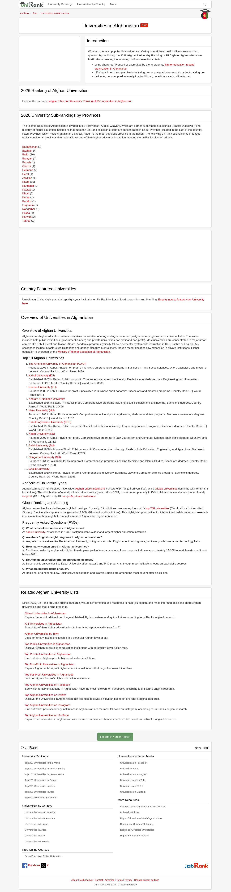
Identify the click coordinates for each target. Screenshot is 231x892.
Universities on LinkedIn (133, 792)
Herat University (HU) (42, 410)
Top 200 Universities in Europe (41, 780)
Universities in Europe (36, 824)
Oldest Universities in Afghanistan (45, 613)
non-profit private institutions (79, 496)
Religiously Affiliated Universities (137, 830)
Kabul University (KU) (42, 375)
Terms (119, 880)
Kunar (26, 197)
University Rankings (60, 4)
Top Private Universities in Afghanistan (48, 654)
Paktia (26, 213)
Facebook (31, 865)
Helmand (27, 170)
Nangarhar (28, 209)
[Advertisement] (49, 58)
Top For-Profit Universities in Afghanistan (49, 674)
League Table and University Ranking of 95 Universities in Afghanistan (90, 101)
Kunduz (27, 201)
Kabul (25, 181)
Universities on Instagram (133, 774)
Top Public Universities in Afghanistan (47, 644)
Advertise (109, 880)
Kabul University (35, 532)
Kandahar (28, 185)
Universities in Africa (35, 830)
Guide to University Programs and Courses (143, 806)
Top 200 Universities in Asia (39, 792)
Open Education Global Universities (44, 856)
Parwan (27, 216)
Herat (25, 174)
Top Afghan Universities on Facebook (47, 684)
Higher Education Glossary (134, 835)
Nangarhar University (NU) (45, 457)
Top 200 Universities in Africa (40, 786)
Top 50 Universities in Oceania (41, 797)
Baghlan (27, 150)
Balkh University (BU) (42, 445)
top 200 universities (157, 508)
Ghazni (26, 166)
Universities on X (129, 768)
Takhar (26, 220)
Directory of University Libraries (136, 824)
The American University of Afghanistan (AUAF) (57, 363)
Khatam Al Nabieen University (47, 398)
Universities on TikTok (131, 786)
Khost (25, 193)
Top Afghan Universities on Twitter (45, 695)
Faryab (26, 162)
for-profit (27, 496)
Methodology (86, 880)
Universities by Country (91, 4)
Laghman (28, 205)
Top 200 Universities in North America (45, 768)
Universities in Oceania (37, 841)
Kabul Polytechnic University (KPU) (50, 422)
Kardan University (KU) (43, 387)
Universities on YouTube (133, 780)
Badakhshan (30, 146)
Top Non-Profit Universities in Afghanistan (50, 664)
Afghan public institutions (90, 488)
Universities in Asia (35, 835)
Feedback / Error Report (115, 736)
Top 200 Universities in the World (42, 763)
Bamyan (27, 158)
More (113, 4)
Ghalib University (39, 468)
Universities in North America (40, 812)
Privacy (128, 880)
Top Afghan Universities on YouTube (47, 715)
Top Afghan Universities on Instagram (47, 705)
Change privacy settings (146, 880)
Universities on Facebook (133, 763)
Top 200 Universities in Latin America (44, 774)
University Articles (129, 812)
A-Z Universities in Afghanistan (43, 623)
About (74, 880)
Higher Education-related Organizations (141, 818)
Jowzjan (27, 177)
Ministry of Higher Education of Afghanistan (84, 351)
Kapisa (26, 189)
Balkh (25, 154)
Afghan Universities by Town (42, 633)
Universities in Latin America (40, 818)
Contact (99, 880)
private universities (166, 488)
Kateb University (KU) (42, 433)
